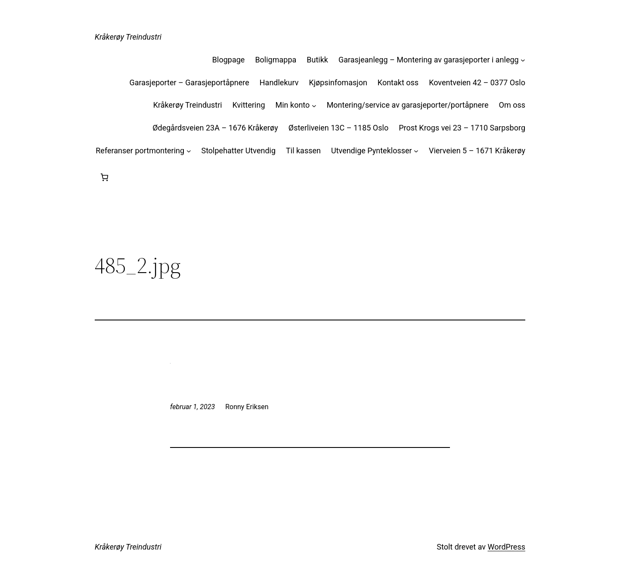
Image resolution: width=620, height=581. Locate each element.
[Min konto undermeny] (314, 105)
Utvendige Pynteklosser (371, 150)
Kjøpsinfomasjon (338, 82)
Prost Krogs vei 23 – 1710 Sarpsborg (462, 127)
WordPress (506, 546)
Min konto (293, 104)
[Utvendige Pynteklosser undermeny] (416, 151)
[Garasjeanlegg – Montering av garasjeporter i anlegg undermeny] (523, 60)
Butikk (317, 59)
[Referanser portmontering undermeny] (188, 151)
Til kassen (303, 150)
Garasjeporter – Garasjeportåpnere (189, 82)
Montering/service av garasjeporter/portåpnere (408, 104)
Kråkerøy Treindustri (128, 36)
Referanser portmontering (140, 150)
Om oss (512, 104)
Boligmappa (275, 59)
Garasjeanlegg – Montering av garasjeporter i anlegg (428, 59)
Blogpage (228, 59)
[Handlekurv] (104, 177)
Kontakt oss (398, 82)
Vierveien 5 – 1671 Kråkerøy (477, 150)
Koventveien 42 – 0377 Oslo (477, 82)
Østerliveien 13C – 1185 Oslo (338, 127)
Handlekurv (279, 82)
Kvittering (248, 104)
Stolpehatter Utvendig (238, 150)
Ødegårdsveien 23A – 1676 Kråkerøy (215, 127)
